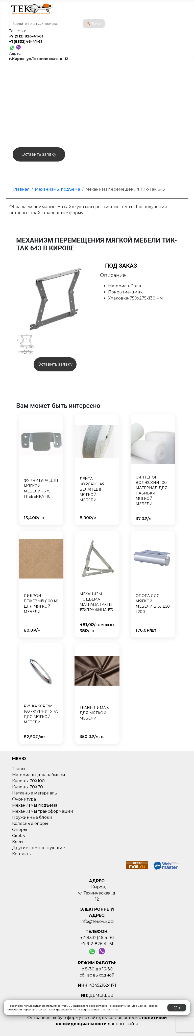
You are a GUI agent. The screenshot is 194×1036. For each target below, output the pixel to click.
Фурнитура (24, 799)
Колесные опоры (30, 823)
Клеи (17, 841)
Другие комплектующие (38, 847)
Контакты (22, 853)
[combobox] (57, 23)
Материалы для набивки (38, 774)
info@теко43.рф (97, 921)
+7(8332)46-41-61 (25, 41)
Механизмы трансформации (42, 811)
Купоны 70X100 (28, 781)
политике (112, 1009)
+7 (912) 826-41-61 (26, 36)
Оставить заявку (38, 154)
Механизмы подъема (34, 805)
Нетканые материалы (35, 793)
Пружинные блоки (32, 817)
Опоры (19, 829)
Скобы (19, 835)
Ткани (18, 768)
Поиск (94, 23)
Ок (177, 1008)
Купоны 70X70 (27, 787)
